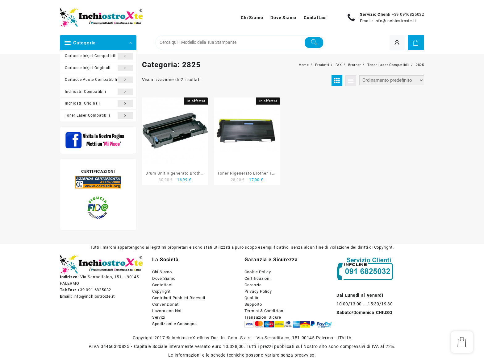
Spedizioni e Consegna (174, 323)
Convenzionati (166, 304)
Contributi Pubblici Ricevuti (178, 298)
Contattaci (162, 285)
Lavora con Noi (167, 310)
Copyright (161, 291)
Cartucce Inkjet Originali (99, 68)
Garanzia (253, 285)
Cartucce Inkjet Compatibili (99, 56)
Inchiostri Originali (99, 103)
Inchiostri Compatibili (99, 92)
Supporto (253, 304)
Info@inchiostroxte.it (395, 21)
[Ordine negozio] (391, 80)
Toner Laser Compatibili (99, 115)
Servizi (158, 317)
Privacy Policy (258, 291)
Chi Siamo (162, 272)
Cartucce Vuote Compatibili (99, 80)
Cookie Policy (257, 272)
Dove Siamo (164, 278)
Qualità (251, 298)
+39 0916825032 (408, 14)
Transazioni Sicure (262, 317)
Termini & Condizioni (264, 310)
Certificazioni (257, 278)
